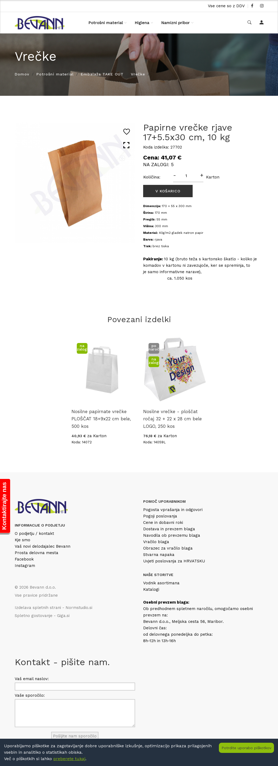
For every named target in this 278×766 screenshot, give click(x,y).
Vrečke (138, 74)
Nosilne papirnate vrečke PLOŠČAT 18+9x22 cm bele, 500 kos (101, 419)
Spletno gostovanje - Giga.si (42, 615)
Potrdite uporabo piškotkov (246, 748)
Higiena (142, 22)
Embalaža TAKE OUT (102, 74)
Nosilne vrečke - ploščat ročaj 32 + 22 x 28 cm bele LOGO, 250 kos (172, 419)
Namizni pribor (175, 22)
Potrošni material (106, 22)
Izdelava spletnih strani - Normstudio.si (53, 607)
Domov (22, 74)
